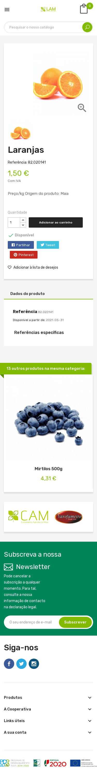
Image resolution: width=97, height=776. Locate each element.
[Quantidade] (14, 222)
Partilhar (23, 245)
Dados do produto (27, 293)
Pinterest (26, 255)
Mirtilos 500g (48, 468)
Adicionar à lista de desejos (33, 267)
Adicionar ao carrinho (55, 222)
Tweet (50, 245)
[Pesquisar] (48, 27)
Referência (25, 311)
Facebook (9, 664)
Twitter (21, 664)
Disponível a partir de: (29, 320)
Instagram (34, 664)
